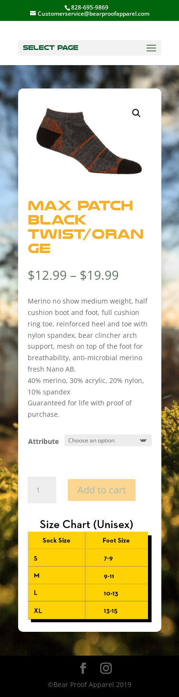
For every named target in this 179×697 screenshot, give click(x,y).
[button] (136, 113)
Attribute (43, 441)
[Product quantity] (42, 490)
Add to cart (101, 489)
